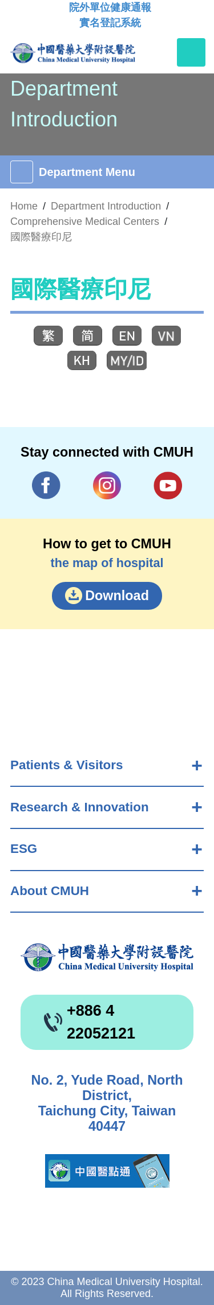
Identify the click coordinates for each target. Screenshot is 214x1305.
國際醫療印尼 (41, 237)
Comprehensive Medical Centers (84, 221)
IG (107, 485)
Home (24, 206)
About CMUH (49, 891)
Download (117, 595)
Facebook (46, 485)
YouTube (168, 485)
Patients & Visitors (66, 765)
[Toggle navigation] (191, 52)
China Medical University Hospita (107, 957)
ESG (23, 849)
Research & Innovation (79, 807)
